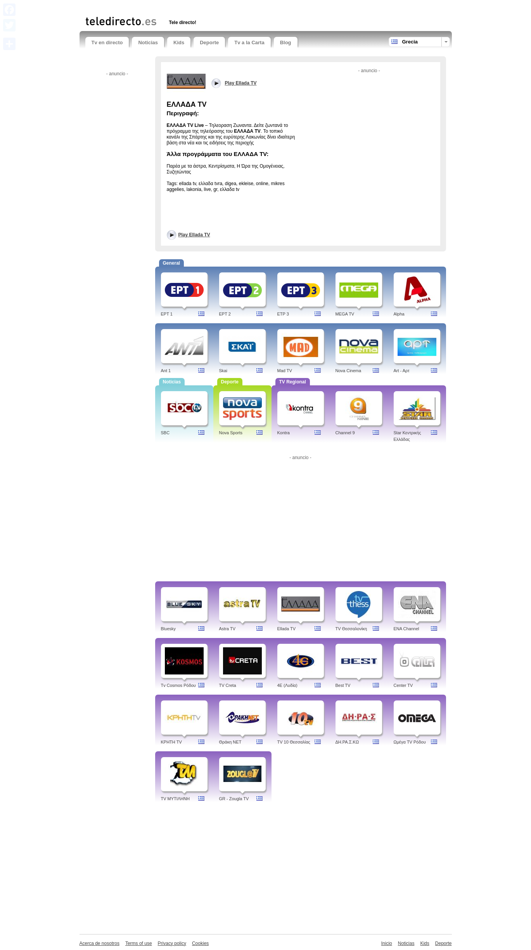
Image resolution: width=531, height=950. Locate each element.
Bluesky (168, 628)
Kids (178, 42)
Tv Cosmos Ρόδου (178, 685)
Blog (285, 42)
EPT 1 (167, 314)
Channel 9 (345, 432)
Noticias (148, 42)
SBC (165, 432)
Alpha (399, 314)
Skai (223, 370)
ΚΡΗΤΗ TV (171, 742)
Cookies (200, 943)
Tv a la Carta (249, 42)
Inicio (386, 943)
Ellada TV (286, 628)
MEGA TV (345, 314)
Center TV (403, 685)
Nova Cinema (348, 370)
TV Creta (227, 685)
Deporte (209, 42)
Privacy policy (172, 943)
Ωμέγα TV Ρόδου (410, 742)
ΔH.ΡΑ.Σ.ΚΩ (347, 742)
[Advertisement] (176, 7)
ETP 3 (283, 314)
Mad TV (284, 370)
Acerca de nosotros (99, 943)
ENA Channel (406, 628)
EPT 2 (225, 314)
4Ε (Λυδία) (287, 685)
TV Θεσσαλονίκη (351, 628)
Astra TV (227, 628)
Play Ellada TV (194, 235)
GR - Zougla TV (234, 798)
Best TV (343, 685)
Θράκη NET (230, 742)
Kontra (283, 432)
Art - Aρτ (402, 370)
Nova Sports (231, 432)
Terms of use (138, 943)
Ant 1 (166, 370)
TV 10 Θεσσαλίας (293, 742)
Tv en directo (107, 42)
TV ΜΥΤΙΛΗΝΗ (175, 798)
